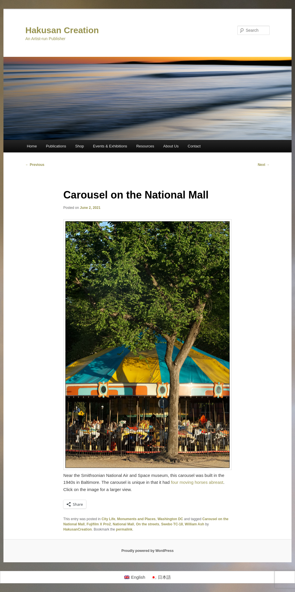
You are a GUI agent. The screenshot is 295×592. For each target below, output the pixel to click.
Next (264, 165)
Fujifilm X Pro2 (99, 524)
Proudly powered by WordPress (147, 551)
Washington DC (170, 519)
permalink (124, 529)
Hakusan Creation (62, 30)
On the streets (147, 524)
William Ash (194, 524)
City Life (108, 519)
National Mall (123, 524)
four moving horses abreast (197, 482)
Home (32, 146)
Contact (194, 146)
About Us (171, 146)
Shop (79, 146)
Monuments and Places (136, 519)
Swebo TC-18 (172, 524)
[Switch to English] (134, 577)
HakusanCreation (77, 529)
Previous (34, 165)
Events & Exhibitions (110, 146)
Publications (56, 146)
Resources (145, 146)
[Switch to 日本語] (161, 577)
